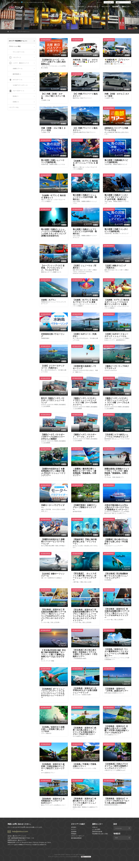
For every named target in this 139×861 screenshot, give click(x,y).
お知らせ (95, 827)
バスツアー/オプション (23, 31)
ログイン (99, 2)
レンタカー (71, 6)
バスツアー (82, 6)
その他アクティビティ (18, 85)
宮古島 (13, 96)
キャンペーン (106, 6)
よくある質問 (96, 829)
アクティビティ (94, 6)
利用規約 (73, 833)
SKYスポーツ (15, 80)
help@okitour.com (20, 831)
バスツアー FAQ (13, 107)
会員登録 (73, 831)
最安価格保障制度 (76, 838)
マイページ (13, 31)
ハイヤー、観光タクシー (19, 63)
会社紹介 (73, 827)
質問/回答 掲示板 (97, 831)
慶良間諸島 (15, 74)
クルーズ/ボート (16, 91)
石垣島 (14, 102)
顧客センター (127, 6)
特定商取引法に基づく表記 (100, 833)
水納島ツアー (15, 68)
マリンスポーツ (16, 52)
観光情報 (116, 6)
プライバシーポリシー (77, 836)
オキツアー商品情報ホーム (18, 41)
